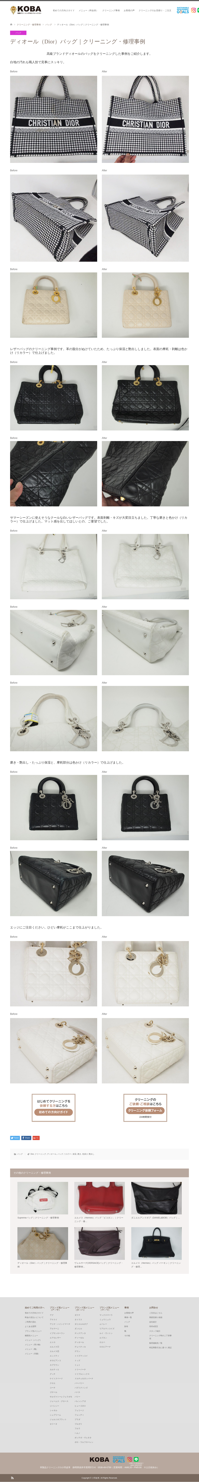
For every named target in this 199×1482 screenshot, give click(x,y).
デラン (77, 1351)
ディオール (51, 1154)
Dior (32, 1154)
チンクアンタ (80, 1333)
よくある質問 (30, 1326)
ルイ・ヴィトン (106, 1333)
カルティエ (54, 1370)
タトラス (78, 1320)
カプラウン (54, 1365)
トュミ (77, 1365)
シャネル (53, 1411)
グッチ (52, 1374)
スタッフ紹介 (154, 1331)
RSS (12, 1478)
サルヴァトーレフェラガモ (61, 1397)
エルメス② (54, 1351)
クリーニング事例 (111, 10)
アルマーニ (54, 1329)
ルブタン (103, 1338)
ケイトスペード (56, 1379)
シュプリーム (55, 1415)
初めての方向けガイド (64, 10)
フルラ (77, 1429)
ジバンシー (54, 1406)
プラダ (77, 1420)
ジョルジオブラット (58, 1420)
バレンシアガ (80, 1401)
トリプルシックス (82, 1374)
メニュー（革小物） (33, 1345)
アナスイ (53, 1320)
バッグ (18, 33)
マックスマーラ (106, 1315)
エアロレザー (55, 1338)
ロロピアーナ (105, 1347)
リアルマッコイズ (107, 1329)
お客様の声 (129, 10)
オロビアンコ (55, 1361)
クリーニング (40, 1154)
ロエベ (102, 1342)
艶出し (91, 1154)
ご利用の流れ (30, 1322)
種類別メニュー (31, 1336)
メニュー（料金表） (88, 10)
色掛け (85, 1154)
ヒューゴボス (80, 1406)
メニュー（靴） (31, 1349)
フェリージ (79, 1411)
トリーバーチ (80, 1370)
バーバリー (79, 1383)
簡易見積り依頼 (155, 1317)
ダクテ (77, 1315)
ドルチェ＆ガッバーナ (84, 1379)
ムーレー (103, 1324)
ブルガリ (78, 1424)
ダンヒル (78, 1329)
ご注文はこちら (155, 1313)
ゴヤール (53, 1392)
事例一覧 (128, 1317)
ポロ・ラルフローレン (84, 1442)
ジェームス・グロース (59, 1401)
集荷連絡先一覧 (155, 1343)
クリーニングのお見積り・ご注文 (155, 10)
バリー (77, 1397)
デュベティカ (80, 1347)
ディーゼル (79, 1338)
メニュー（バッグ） (33, 1340)
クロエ (52, 1383)
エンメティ (54, 1356)
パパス (77, 1392)
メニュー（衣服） (32, 1354)
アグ (51, 1315)
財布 (126, 1326)
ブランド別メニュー (33, 1331)
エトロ (52, 1342)
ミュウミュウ (105, 1320)
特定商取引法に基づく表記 (160, 1348)
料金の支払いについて (34, 1317)
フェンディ (79, 1415)
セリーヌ (53, 1424)
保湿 (74, 1154)
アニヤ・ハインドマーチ (60, 1324)
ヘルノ (77, 1433)
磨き (79, 1154)
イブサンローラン (57, 1333)
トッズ (77, 1361)
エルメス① (54, 1347)
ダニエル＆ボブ (81, 1324)
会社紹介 (153, 1322)
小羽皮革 (96, 1478)
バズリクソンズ (81, 1388)
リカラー (68, 1154)
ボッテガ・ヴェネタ (83, 1438)
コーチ (52, 1388)
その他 (127, 1336)
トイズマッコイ (81, 1356)
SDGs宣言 (153, 1326)
